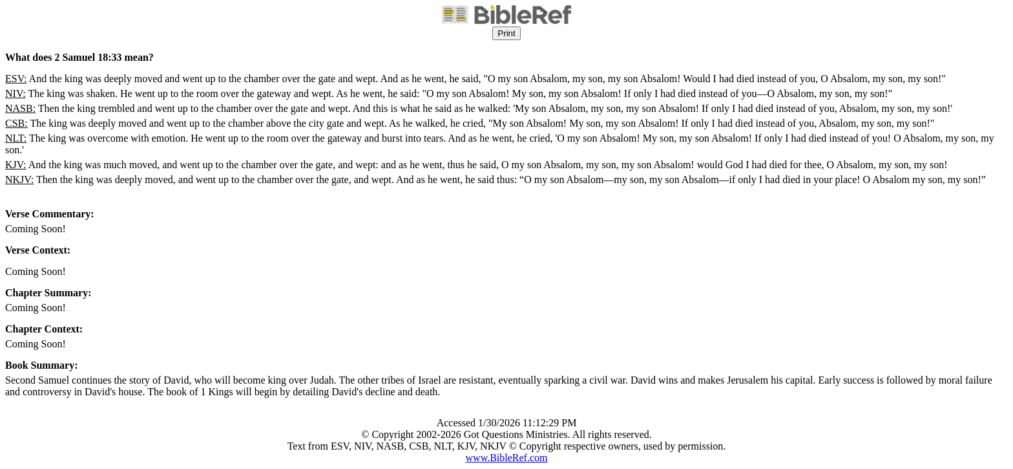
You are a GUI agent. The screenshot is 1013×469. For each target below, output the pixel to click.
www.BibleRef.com (507, 457)
